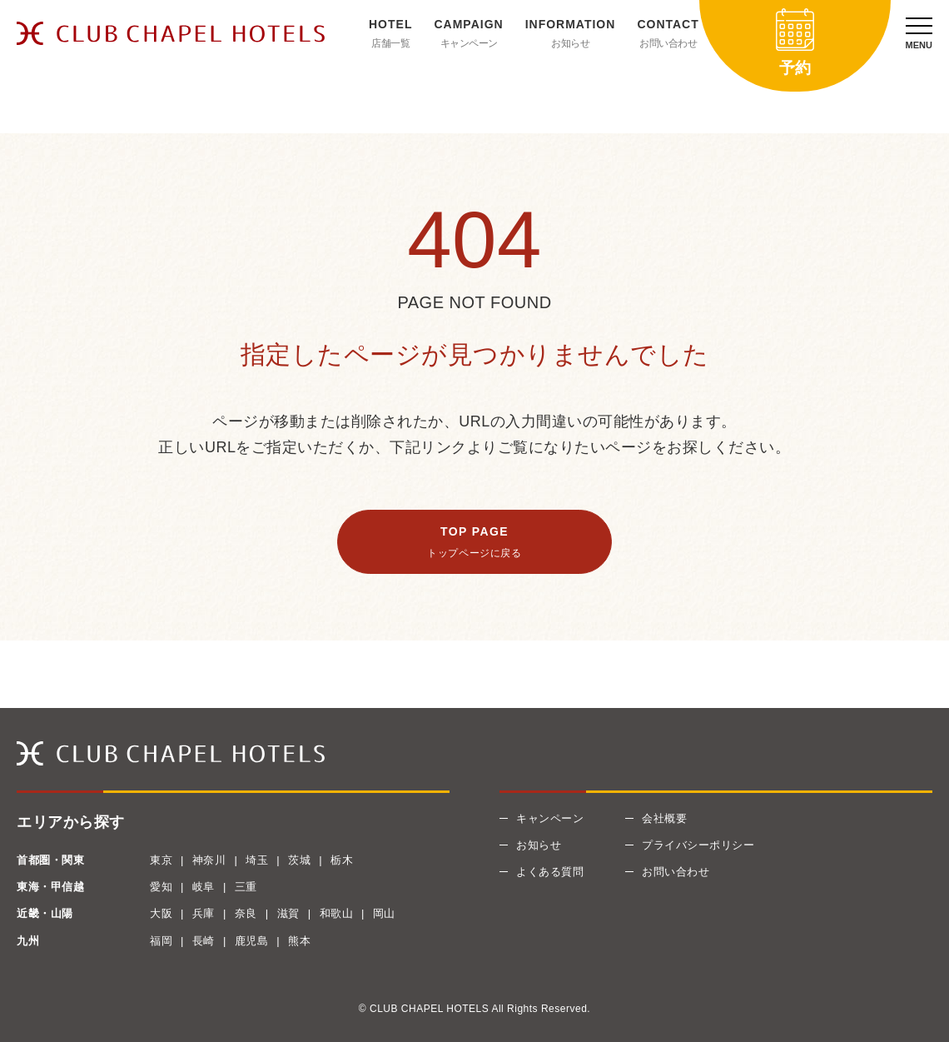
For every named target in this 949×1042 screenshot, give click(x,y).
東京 (161, 860)
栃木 (341, 860)
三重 (246, 886)
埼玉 (257, 860)
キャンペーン (469, 43)
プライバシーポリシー (698, 845)
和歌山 (337, 913)
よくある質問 (550, 871)
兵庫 (203, 913)
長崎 (203, 941)
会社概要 (664, 818)
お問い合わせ (668, 43)
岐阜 (203, 886)
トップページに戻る (474, 553)
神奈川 (209, 860)
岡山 (384, 913)
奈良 (246, 913)
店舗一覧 (390, 43)
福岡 (161, 941)
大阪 (161, 913)
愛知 (161, 886)
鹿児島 (252, 941)
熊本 (299, 941)
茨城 (299, 860)
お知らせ (570, 43)
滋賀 (288, 913)
